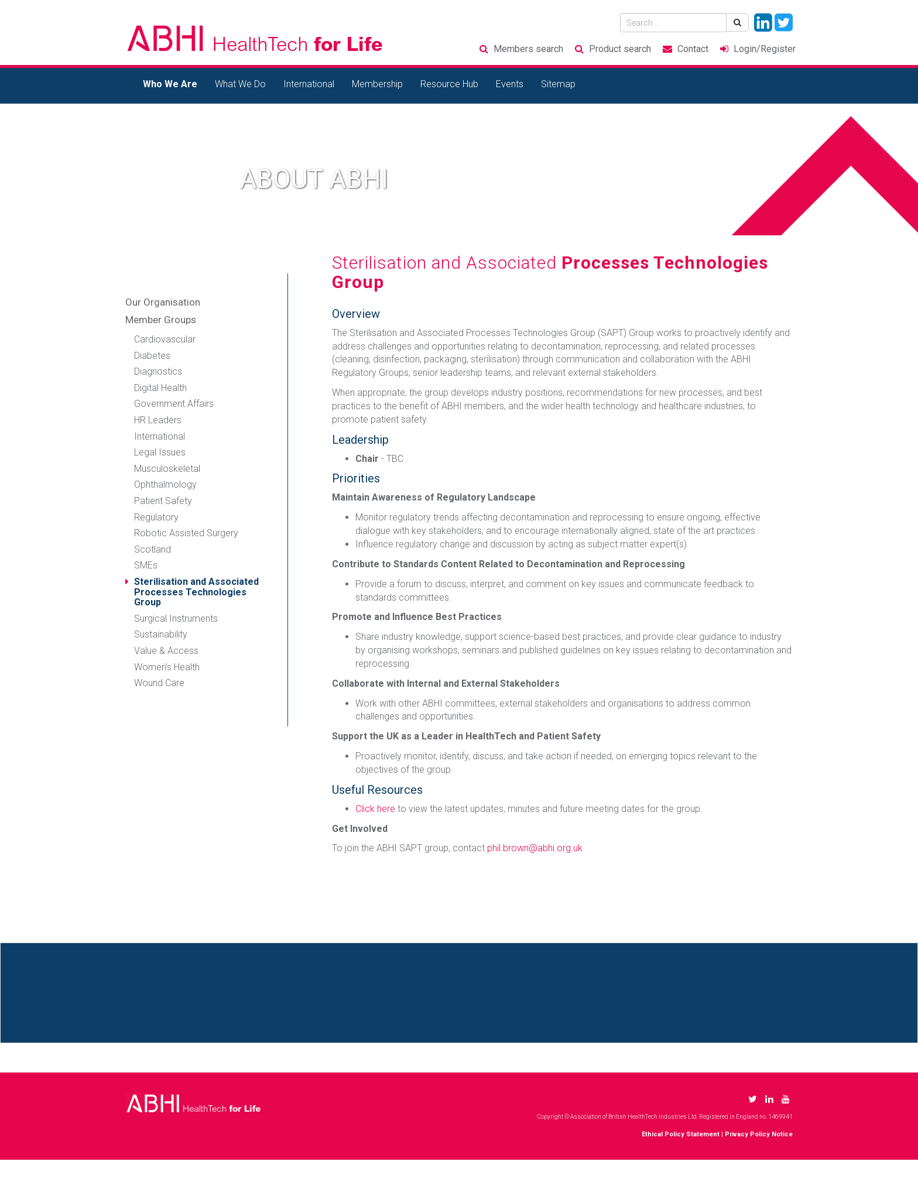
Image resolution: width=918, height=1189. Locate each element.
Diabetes (152, 355)
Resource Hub (449, 84)
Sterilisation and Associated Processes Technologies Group (196, 592)
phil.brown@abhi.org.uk (535, 848)
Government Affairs (174, 403)
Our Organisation (162, 302)
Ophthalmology (165, 484)
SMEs (145, 565)
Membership (377, 84)
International (308, 84)
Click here (375, 808)
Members (528, 48)
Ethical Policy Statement (681, 1134)
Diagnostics (158, 371)
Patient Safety (163, 500)
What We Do (240, 84)
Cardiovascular (165, 339)
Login (765, 48)
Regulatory (156, 517)
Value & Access (166, 650)
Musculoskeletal (167, 468)
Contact (692, 48)
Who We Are (170, 84)
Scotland (152, 549)
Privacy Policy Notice (759, 1134)
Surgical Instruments (176, 618)
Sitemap (558, 84)
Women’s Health (167, 667)
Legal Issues (160, 452)
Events (509, 84)
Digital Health (160, 387)
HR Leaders (157, 420)
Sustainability (160, 634)
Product (620, 48)
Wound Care (159, 682)
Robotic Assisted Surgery (186, 533)
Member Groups (160, 319)
